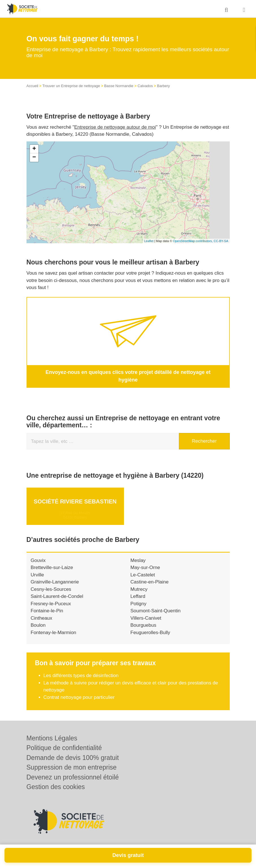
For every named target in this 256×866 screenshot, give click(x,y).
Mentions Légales (52, 738)
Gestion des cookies (56, 786)
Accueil (32, 86)
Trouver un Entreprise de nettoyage (71, 86)
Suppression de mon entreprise (72, 767)
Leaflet (149, 241)
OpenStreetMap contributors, (193, 241)
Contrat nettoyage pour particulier (79, 689)
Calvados (145, 86)
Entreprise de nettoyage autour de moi (115, 127)
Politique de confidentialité (64, 747)
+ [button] (34, 149)
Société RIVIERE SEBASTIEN (75, 493)
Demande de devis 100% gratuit (73, 757)
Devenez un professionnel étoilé (73, 777)
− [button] (34, 157)
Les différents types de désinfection (81, 667)
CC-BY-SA (221, 241)
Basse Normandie (118, 86)
